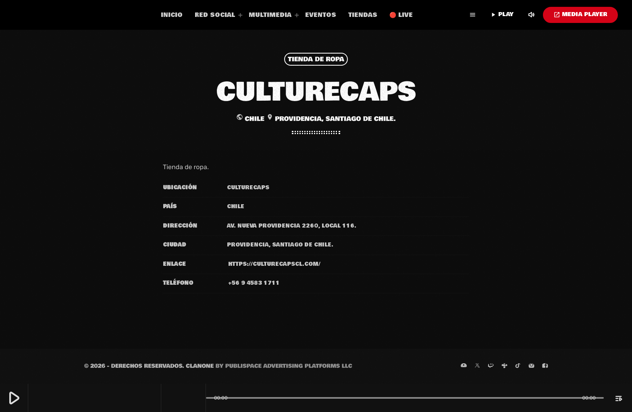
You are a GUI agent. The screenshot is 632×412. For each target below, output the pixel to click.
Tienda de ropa (316, 59)
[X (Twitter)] (477, 366)
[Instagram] (531, 366)
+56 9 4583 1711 (254, 283)
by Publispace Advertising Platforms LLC (284, 366)
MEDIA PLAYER (580, 14)
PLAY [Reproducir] (502, 14)
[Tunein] (504, 366)
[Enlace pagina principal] (66, 15)
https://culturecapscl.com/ (274, 264)
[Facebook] (545, 366)
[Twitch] (491, 366)
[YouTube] (464, 366)
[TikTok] (518, 366)
